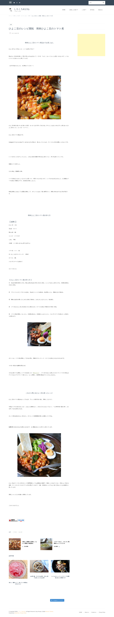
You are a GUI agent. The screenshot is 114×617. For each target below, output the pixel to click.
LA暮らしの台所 (72, 9)
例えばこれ (36, 372)
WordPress (16, 613)
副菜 (11, 24)
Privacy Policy (23, 613)
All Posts (92, 9)
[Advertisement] (91, 45)
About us (100, 9)
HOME (63, 9)
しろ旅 (83, 9)
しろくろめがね (21, 9)
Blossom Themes (49, 611)
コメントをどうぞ (15, 33)
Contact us (93, 612)
